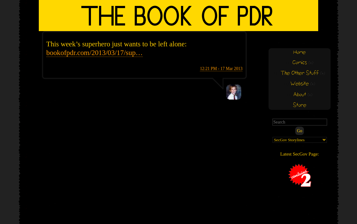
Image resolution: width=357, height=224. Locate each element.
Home (299, 52)
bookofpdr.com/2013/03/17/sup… (94, 53)
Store (299, 105)
